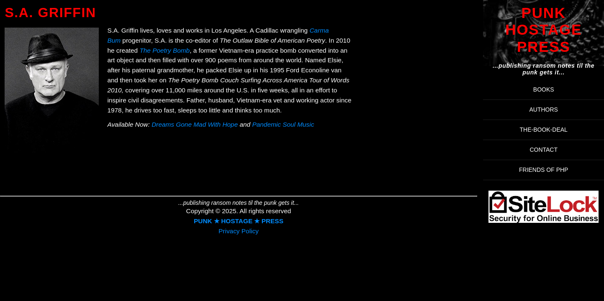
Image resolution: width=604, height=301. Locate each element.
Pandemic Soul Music (283, 124)
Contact (543, 149)
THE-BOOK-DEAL (544, 129)
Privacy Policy (238, 231)
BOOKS (543, 89)
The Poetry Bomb (164, 50)
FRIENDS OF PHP (543, 169)
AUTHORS (543, 109)
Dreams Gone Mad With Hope (195, 124)
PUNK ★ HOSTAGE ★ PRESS (238, 220)
